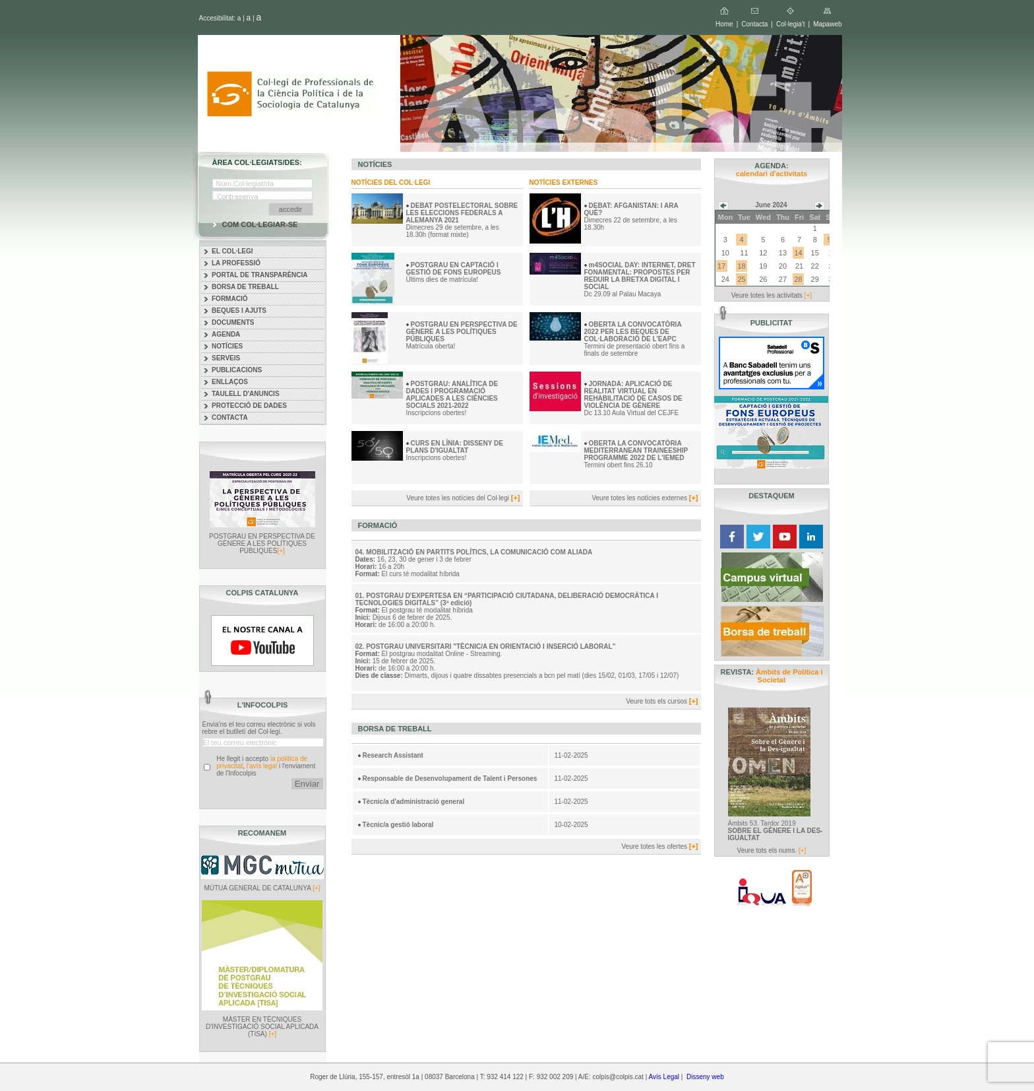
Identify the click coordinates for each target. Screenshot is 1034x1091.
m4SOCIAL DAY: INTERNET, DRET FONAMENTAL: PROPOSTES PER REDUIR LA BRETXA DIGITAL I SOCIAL (640, 275)
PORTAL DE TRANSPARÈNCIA (260, 275)
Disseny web (705, 1076)
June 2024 (771, 205)
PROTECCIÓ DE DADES (249, 405)
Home (724, 24)
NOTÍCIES (227, 346)
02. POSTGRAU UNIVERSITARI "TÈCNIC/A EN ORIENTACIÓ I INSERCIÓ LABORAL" (485, 646)
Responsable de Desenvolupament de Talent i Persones (450, 778)
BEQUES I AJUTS (239, 310)
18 (741, 266)
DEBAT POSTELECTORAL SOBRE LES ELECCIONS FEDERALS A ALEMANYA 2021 (462, 213)
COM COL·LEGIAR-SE (260, 224)
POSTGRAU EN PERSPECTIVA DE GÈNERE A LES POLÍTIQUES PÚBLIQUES (462, 332)
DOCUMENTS (233, 322)
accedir (290, 209)
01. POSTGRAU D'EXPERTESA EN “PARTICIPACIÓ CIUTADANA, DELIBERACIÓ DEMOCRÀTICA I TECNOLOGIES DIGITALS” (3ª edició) (506, 599)
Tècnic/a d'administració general (414, 801)
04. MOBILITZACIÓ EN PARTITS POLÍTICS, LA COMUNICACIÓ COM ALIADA (474, 552)
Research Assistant (393, 755)
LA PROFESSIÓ (236, 263)
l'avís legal (262, 766)
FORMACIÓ (229, 298)
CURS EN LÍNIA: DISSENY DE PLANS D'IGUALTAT (454, 447)
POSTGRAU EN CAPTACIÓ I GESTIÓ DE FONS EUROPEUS (454, 268)
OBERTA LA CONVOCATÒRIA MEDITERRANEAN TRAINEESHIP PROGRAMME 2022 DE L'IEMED (636, 450)
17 (721, 266)
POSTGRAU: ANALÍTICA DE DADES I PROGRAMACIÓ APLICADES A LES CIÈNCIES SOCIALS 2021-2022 (452, 394)
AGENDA (226, 334)
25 (741, 279)
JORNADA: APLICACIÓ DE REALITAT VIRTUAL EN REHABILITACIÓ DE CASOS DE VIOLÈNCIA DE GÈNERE (633, 394)
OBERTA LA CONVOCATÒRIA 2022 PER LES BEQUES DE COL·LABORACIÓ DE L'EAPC (633, 332)
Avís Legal (664, 1076)
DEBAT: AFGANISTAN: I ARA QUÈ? (631, 209)
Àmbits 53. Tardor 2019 (775, 831)
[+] (280, 550)
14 (798, 253)
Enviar (307, 784)
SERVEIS (226, 358)
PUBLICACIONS (237, 370)
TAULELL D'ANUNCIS (246, 393)
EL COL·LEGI (232, 251)
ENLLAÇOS (230, 381)
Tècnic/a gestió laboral (398, 824)
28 (798, 279)
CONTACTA (230, 417)
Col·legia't (790, 24)
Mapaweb (827, 24)
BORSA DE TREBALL (245, 286)
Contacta (754, 24)
